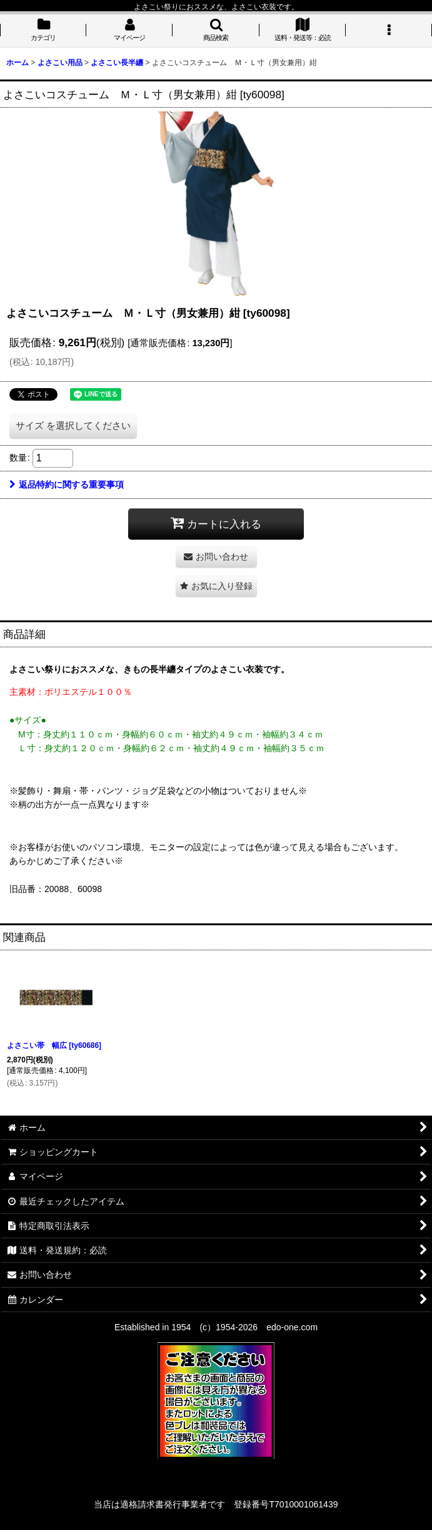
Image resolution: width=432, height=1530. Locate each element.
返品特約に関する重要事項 (66, 485)
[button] (216, 30)
